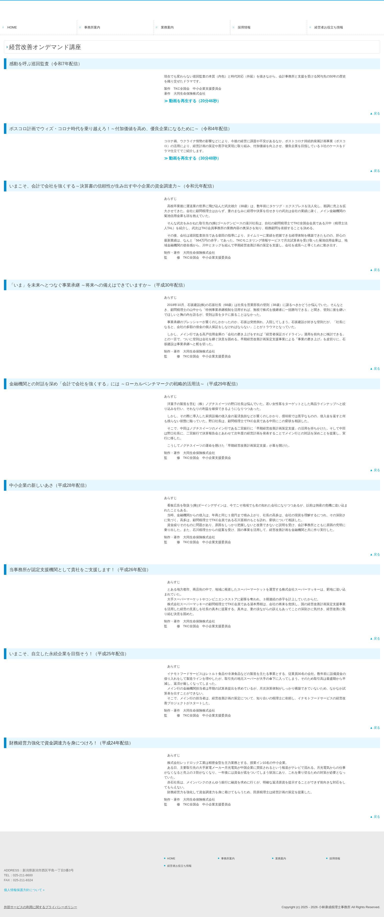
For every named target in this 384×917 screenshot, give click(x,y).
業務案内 (167, 27)
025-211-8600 (23, 875)
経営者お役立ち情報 (328, 27)
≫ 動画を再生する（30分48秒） (192, 158)
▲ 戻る (375, 113)
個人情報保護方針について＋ (24, 890)
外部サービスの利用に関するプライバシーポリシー (40, 907)
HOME (12, 27)
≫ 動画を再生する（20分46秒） (192, 101)
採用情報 (244, 27)
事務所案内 (92, 27)
